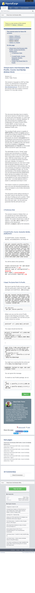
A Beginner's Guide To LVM (12, 506)
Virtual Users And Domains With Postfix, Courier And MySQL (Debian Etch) (18, 50)
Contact (17, 550)
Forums (16, 7)
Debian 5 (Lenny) (14, 39)
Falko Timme (26, 497)
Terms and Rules (25, 552)
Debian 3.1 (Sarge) (14, 42)
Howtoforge (2, 552)
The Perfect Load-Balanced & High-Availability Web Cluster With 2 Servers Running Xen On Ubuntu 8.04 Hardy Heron (17, 544)
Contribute (13, 550)
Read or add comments (24, 500)
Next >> (26, 394)
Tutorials (4, 7)
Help (22, 550)
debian (23, 498)
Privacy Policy (32, 552)
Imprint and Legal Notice (29, 550)
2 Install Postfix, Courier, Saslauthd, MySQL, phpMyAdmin (18, 58)
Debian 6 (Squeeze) (15, 37)
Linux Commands (24, 7)
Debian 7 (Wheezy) (17, 25)
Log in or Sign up (29, 0)
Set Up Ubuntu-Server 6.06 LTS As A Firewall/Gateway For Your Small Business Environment (15, 530)
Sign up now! (17, 489)
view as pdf (21, 427)
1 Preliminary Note (17, 53)
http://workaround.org (11, 87)
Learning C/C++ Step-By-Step (13, 514)
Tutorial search (6, 11)
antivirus (20, 498)
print (29, 427)
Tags (11, 7)
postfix (27, 498)
